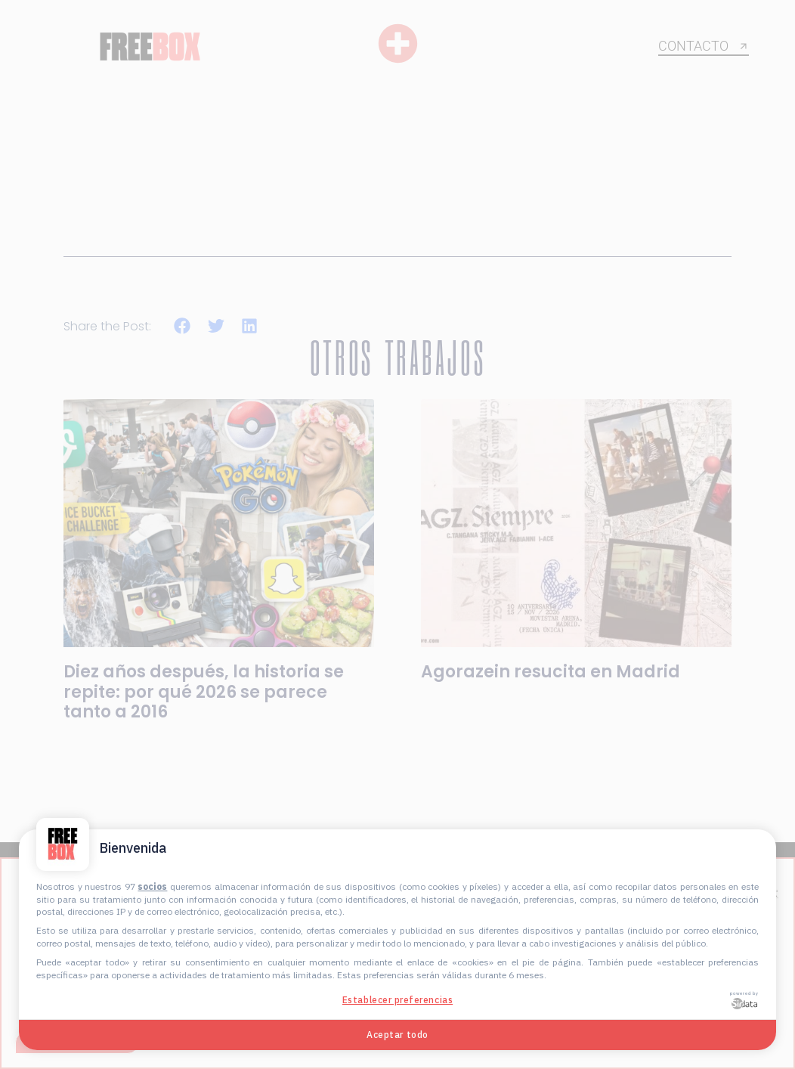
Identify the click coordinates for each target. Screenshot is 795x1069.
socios (152, 886)
